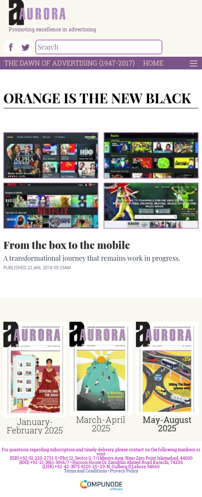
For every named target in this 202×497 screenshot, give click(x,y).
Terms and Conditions (85, 471)
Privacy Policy (124, 471)
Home (153, 62)
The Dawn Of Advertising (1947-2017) (69, 62)
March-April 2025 (100, 423)
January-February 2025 (35, 426)
